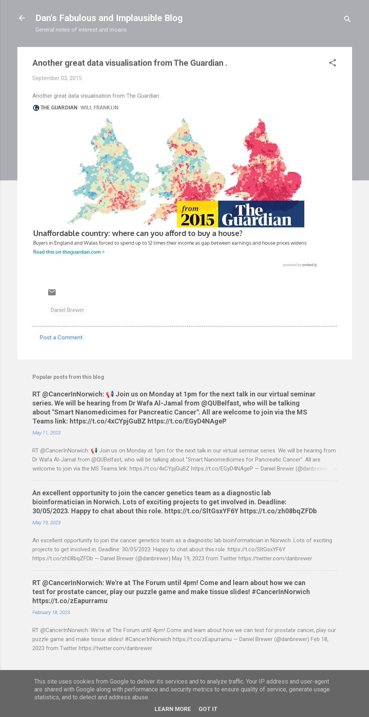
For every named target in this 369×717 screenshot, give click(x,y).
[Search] (347, 20)
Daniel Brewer (67, 310)
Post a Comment (61, 337)
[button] (332, 64)
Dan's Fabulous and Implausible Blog (109, 18)
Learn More (173, 709)
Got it (208, 709)
